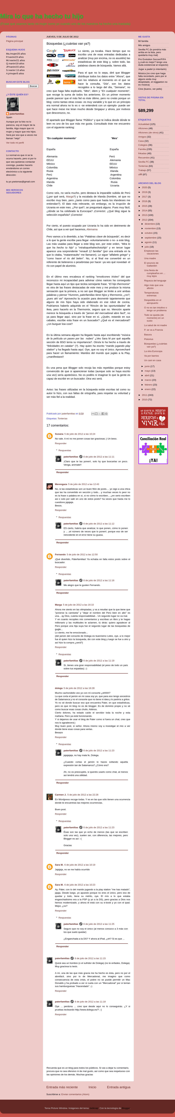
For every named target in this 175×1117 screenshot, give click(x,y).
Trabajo (142, 170)
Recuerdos (144, 157)
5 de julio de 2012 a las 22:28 (82, 794)
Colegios (143, 145)
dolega (59, 688)
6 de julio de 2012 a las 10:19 (79, 864)
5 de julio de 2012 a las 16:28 (79, 688)
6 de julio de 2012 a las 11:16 (98, 580)
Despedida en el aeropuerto (152, 301)
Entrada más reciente (62, 1087)
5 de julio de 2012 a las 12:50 (82, 554)
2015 (145, 206)
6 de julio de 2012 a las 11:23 (98, 750)
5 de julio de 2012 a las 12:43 (83, 484)
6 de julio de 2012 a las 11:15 (90, 958)
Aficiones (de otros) (148, 132)
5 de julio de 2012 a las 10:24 (79, 434)
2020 (145, 187)
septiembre (151, 237)
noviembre (150, 228)
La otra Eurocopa (153, 351)
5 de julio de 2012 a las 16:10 (78, 604)
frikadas (142, 153)
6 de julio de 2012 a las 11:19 (98, 660)
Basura (148, 334)
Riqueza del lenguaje (155, 280)
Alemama (92, 229)
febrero (149, 384)
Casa (141, 141)
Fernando (60, 554)
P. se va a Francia (153, 330)
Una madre (150, 258)
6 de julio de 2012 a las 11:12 (98, 523)
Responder (60, 443)
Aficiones (143, 128)
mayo (148, 371)
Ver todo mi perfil (15, 142)
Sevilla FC (143, 161)
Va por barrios (151, 355)
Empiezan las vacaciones (151, 252)
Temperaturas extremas (151, 294)
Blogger (126, 1108)
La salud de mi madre (155, 325)
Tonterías (63, 418)
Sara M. (59, 864)
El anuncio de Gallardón (151, 264)
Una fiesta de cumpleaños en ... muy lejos (155, 273)
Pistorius (148, 339)
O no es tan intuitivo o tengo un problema (155, 309)
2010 (145, 399)
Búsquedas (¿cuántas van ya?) (155, 345)
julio (147, 246)
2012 (145, 219)
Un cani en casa (152, 360)
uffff (140, 174)
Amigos (142, 136)
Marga (69, 196)
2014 (145, 210)
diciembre (150, 224)
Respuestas (65, 450)
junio (147, 366)
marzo (148, 380)
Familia (142, 149)
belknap (94, 1108)
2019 (145, 192)
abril (147, 375)
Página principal (14, 41)
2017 (145, 196)
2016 (145, 201)
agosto (148, 242)
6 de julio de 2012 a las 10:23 (79, 884)
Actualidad (143, 124)
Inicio (92, 1087)
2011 (145, 395)
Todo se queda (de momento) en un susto (154, 318)
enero (148, 389)
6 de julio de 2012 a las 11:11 (98, 456)
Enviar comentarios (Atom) (75, 1094)
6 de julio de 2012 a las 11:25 (98, 924)
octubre (149, 233)
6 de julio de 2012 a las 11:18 (90, 1001)
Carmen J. (60, 794)
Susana (59, 434)
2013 (145, 215)
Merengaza (61, 484)
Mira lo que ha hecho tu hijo (41, 16)
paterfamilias (71, 456)
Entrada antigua (118, 1087)
